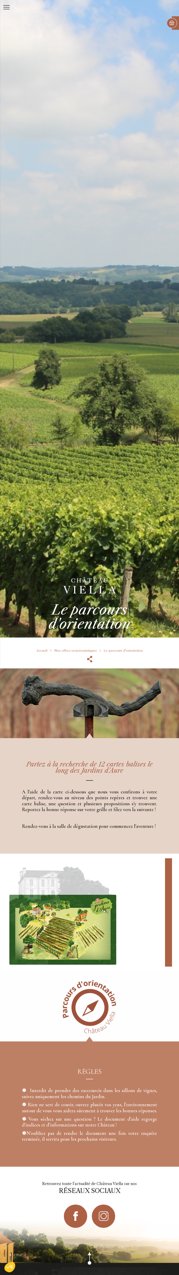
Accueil (41, 650)
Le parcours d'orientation (123, 650)
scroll (89, 1263)
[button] (9, 1267)
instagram (103, 1216)
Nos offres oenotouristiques (75, 650)
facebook (75, 1216)
